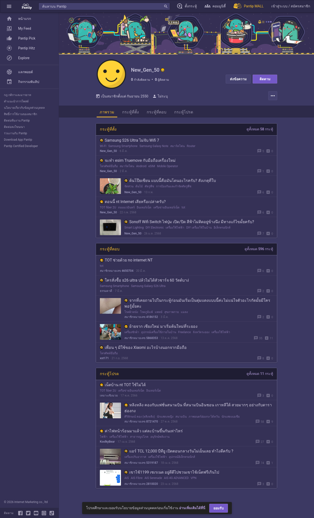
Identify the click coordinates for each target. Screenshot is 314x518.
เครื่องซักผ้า (131, 332)
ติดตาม (265, 79)
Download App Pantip (18, 139)
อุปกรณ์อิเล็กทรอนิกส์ (182, 457)
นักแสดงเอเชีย (231, 416)
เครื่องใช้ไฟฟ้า (175, 227)
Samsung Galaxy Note (153, 146)
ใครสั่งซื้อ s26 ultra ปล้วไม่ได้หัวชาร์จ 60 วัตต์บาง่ (144, 280)
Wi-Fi (103, 146)
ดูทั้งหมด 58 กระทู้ (260, 129)
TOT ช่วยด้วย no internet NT (126, 260)
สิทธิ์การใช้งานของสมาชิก (20, 114)
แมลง (184, 312)
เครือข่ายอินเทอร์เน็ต (166, 207)
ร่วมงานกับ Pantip (15, 133)
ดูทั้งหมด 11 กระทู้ (260, 373)
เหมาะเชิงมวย (109, 395)
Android (141, 166)
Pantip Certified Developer (21, 146)
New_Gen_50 (108, 151)
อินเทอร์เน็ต (144, 207)
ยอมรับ (218, 508)
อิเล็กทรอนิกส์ (222, 227)
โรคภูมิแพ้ (146, 312)
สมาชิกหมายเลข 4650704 (116, 271)
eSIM (151, 166)
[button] (9, 6)
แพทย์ (158, 312)
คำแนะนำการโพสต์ (16, 101)
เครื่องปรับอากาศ (135, 457)
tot (183, 207)
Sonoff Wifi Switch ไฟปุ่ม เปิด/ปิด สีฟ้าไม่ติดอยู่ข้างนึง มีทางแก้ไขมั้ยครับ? (189, 221)
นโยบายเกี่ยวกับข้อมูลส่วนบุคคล (24, 107)
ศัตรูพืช (149, 186)
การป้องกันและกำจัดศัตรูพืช (173, 186)
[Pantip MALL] (248, 6)
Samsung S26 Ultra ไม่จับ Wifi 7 (129, 140)
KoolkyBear (107, 441)
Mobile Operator (167, 166)
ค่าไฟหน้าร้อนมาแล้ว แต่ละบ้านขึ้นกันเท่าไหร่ (141, 431)
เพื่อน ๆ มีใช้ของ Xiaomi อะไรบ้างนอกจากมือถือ (143, 347)
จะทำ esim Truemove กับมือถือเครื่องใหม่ (138, 160)
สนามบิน (181, 416)
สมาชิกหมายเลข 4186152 (141, 317)
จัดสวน (128, 186)
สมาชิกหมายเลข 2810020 (141, 484)
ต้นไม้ (139, 186)
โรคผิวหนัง (131, 312)
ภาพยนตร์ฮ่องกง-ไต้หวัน (204, 416)
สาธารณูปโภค (139, 436)
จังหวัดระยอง (201, 332)
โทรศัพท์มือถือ (109, 166)
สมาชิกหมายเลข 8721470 (141, 421)
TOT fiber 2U (108, 207)
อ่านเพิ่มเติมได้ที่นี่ (192, 508)
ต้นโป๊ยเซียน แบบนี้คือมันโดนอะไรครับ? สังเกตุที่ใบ (170, 180)
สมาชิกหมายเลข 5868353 (141, 338)
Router (191, 146)
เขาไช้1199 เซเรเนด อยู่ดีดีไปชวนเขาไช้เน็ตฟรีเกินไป (171, 472)
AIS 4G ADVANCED (176, 478)
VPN (193, 478)
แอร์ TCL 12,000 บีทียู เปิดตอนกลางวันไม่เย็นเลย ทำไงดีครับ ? (178, 451)
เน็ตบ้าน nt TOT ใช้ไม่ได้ (123, 384)
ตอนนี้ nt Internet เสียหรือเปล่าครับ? (133, 201)
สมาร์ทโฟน (177, 146)
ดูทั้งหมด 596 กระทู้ (259, 249)
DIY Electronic (154, 227)
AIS (126, 478)
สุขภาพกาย (171, 312)
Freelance (184, 332)
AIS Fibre (137, 478)
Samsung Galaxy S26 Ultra (148, 286)
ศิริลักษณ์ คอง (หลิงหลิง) (139, 416)
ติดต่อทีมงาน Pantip (17, 120)
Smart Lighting (134, 227)
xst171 (104, 358)
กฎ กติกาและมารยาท (17, 95)
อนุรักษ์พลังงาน (160, 436)
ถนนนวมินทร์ (126, 207)
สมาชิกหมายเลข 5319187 (141, 462)
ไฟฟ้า (103, 436)
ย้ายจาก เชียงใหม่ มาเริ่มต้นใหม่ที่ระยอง (160, 326)
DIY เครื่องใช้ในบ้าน (198, 227)
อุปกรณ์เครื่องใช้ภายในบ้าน (158, 332)
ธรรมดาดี (106, 291)
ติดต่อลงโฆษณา (14, 127)
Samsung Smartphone (122, 146)
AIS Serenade (153, 478)
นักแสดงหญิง (165, 416)
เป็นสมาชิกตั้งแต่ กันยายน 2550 (122, 96)
